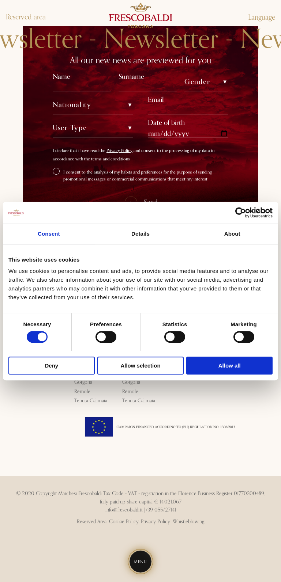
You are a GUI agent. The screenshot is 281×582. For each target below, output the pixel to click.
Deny (51, 365)
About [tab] (232, 234)
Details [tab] (140, 234)
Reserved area (26, 17)
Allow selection (140, 365)
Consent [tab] (49, 234)
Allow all (229, 365)
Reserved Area (91, 522)
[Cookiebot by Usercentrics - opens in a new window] (241, 212)
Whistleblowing (188, 522)
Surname (131, 76)
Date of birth (166, 122)
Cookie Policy (124, 522)
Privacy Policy (119, 150)
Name (61, 76)
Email (156, 99)
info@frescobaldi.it (124, 510)
